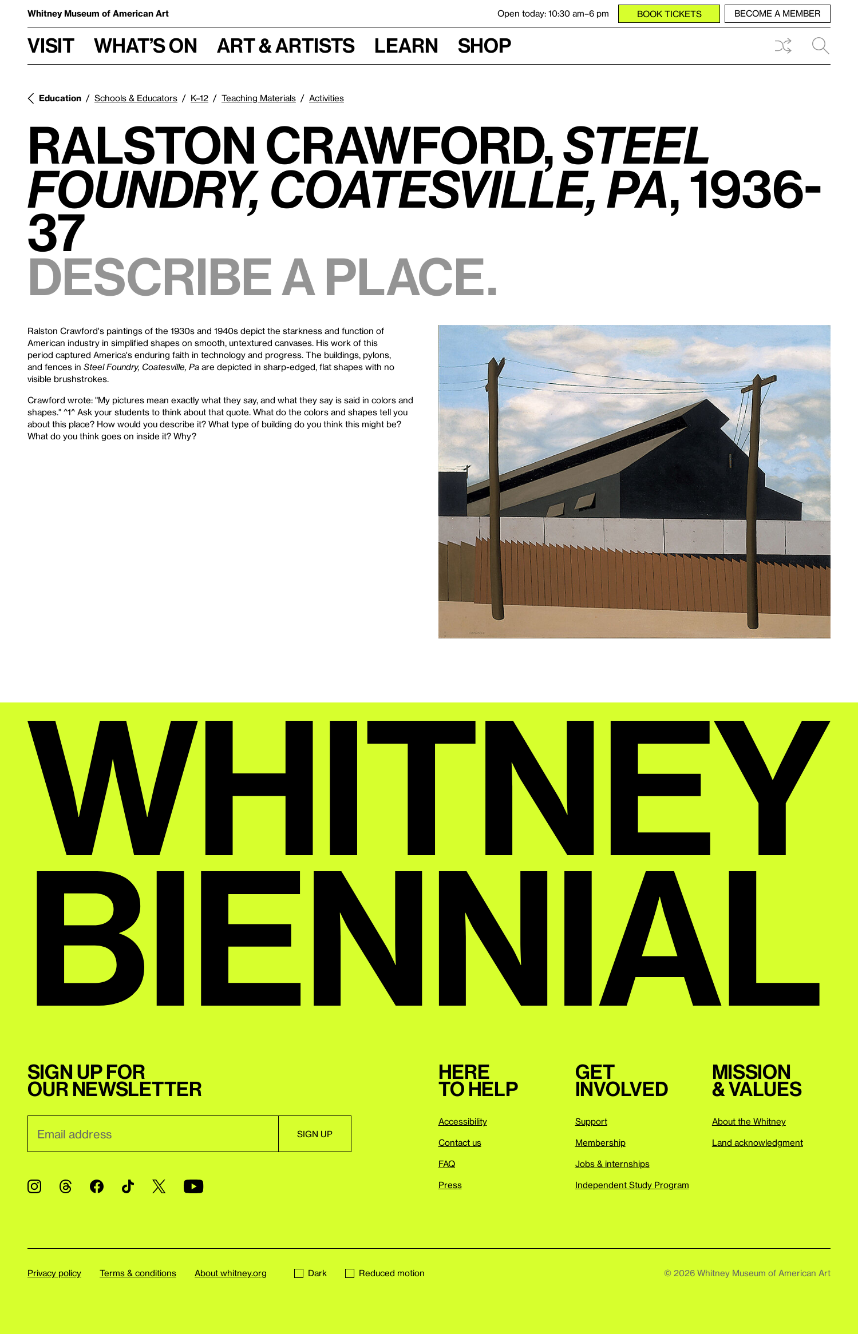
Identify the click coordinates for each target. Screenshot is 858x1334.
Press (450, 1185)
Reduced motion (385, 1273)
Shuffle (783, 46)
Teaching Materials (259, 98)
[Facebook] (97, 1186)
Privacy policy (54, 1273)
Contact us (459, 1142)
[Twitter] (159, 1186)
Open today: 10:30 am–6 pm (553, 13)
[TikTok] (128, 1186)
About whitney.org (231, 1273)
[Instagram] (34, 1186)
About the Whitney (749, 1121)
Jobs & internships (612, 1163)
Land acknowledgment (757, 1142)
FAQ (446, 1163)
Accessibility (462, 1121)
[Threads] (65, 1186)
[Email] (152, 1133)
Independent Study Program (632, 1185)
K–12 (199, 98)
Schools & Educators (135, 98)
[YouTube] (193, 1186)
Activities (326, 98)
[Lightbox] (634, 481)
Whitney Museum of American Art (98, 13)
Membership (600, 1142)
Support (591, 1121)
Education (60, 98)
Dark (310, 1273)
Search (821, 46)
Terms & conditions (138, 1273)
